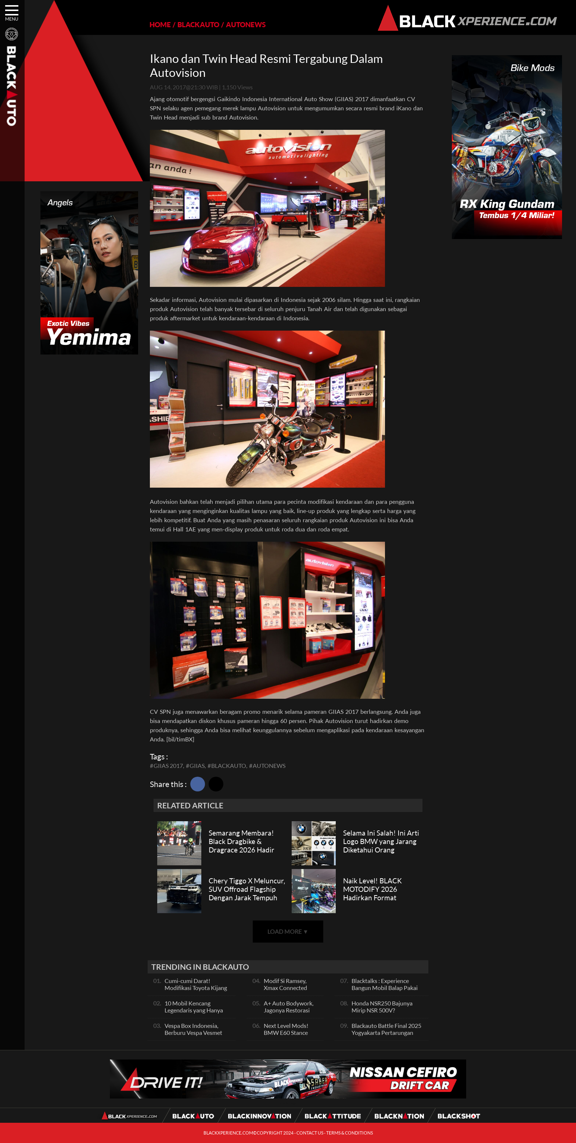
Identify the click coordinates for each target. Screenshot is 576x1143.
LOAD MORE (288, 931)
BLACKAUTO (198, 24)
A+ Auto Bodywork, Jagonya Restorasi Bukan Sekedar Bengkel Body (288, 1014)
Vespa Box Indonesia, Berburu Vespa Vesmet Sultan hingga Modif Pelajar (193, 1036)
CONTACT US (309, 1133)
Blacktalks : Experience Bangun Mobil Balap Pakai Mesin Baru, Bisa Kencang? (385, 987)
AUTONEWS (246, 24)
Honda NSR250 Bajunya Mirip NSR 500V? (382, 1007)
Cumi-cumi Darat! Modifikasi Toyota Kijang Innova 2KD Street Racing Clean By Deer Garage (197, 991)
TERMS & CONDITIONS (349, 1133)
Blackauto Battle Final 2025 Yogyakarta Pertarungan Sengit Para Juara (386, 1032)
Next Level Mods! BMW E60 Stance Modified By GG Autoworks (286, 1036)
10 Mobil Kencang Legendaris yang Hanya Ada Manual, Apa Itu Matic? (194, 1014)
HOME (160, 24)
